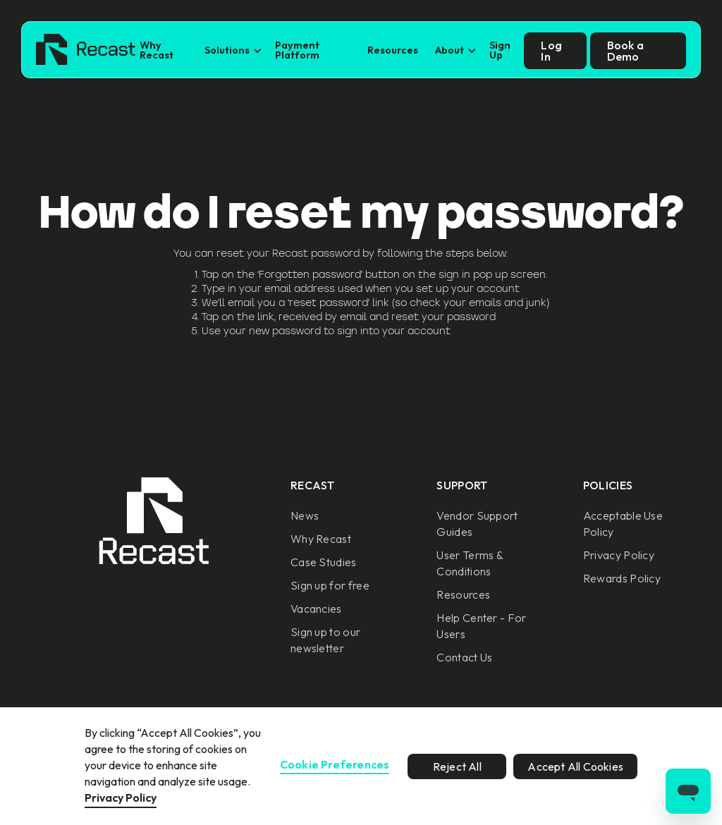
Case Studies (323, 562)
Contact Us (464, 657)
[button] (231, 50)
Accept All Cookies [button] (575, 766)
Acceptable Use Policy (623, 523)
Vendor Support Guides (477, 523)
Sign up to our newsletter (325, 640)
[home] (85, 51)
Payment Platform (297, 50)
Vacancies (316, 608)
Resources (392, 50)
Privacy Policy (618, 555)
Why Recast (156, 50)
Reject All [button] (457, 766)
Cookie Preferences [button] (335, 765)
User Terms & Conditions (469, 563)
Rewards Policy (622, 578)
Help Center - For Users (481, 626)
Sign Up (499, 50)
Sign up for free (329, 585)
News (304, 515)
